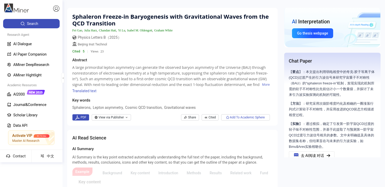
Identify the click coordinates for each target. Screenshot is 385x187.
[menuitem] (31, 23)
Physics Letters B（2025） (99, 37)
